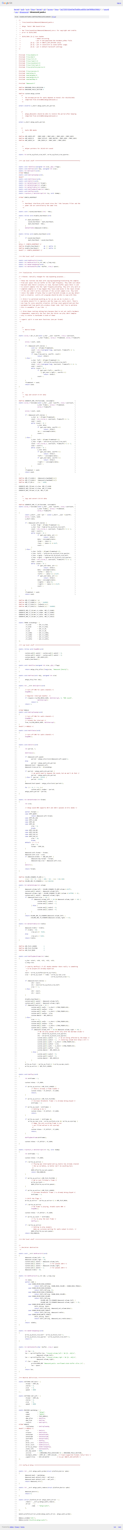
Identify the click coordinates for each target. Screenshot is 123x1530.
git (44, 9)
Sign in (119, 3)
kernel (16, 9)
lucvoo (50, 9)
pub (22, 9)
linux (33, 9)
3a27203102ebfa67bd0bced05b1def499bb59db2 (80, 9)
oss (16, 12)
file (53, 17)
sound (106, 9)
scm (27, 9)
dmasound (24, 12)
